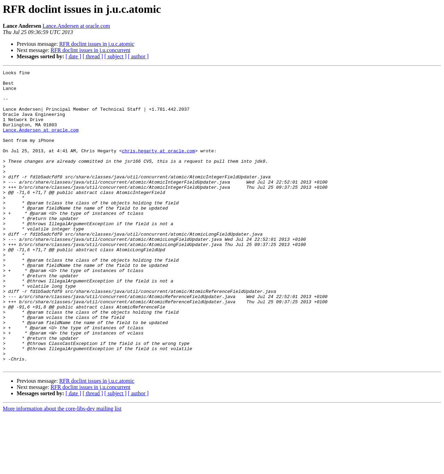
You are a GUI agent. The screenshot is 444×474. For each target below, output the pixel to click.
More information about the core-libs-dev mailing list (62, 468)
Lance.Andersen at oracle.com (76, 26)
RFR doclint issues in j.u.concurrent (90, 50)
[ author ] (138, 56)
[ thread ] (93, 56)
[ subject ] (115, 56)
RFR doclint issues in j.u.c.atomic (96, 44)
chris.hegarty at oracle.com (158, 167)
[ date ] (73, 56)
